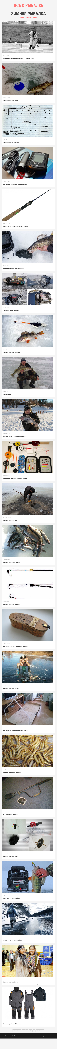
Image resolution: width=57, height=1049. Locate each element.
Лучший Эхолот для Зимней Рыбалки (13, 279)
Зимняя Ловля (7, 405)
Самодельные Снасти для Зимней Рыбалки (15, 656)
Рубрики (26, 15)
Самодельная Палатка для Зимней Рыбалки (15, 740)
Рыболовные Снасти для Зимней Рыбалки (15, 489)
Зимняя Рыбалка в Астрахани (11, 572)
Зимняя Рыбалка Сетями (10, 531)
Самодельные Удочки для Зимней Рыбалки (15, 237)
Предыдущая (17, 1041)
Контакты (35, 15)
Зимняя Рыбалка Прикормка (11, 153)
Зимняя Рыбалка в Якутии (10, 992)
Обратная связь (34, 1046)
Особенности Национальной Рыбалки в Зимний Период (18, 69)
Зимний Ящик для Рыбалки (11, 321)
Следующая (40, 1041)
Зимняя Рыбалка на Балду (10, 866)
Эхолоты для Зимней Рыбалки (11, 908)
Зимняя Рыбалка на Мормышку (12, 614)
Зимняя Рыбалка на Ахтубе (11, 698)
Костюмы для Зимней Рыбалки (12, 1034)
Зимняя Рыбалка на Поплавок (11, 363)
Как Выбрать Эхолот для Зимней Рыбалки (15, 195)
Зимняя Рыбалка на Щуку (10, 111)
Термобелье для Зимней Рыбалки (12, 950)
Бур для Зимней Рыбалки (10, 824)
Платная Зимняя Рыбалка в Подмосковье (14, 447)
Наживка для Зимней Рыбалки (12, 782)
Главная (19, 15)
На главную (42, 1046)
